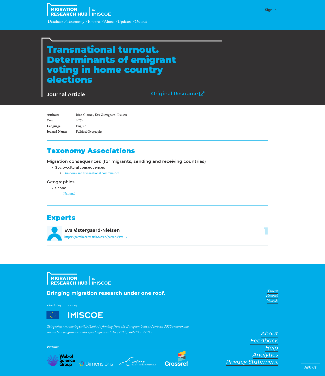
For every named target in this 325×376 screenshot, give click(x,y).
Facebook (272, 296)
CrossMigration (80, 9)
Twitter (272, 291)
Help (271, 348)
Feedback (264, 340)
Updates (124, 22)
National (69, 194)
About (109, 22)
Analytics (265, 355)
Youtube (272, 301)
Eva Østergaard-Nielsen (92, 230)
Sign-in (270, 10)
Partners (78, 315)
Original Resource (177, 94)
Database (55, 22)
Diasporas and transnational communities (91, 173)
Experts (94, 22)
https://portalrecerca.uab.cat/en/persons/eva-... (95, 237)
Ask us (310, 367)
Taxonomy (75, 22)
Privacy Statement (252, 362)
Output (141, 22)
